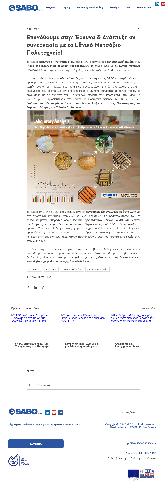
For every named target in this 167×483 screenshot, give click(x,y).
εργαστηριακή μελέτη (72, 269)
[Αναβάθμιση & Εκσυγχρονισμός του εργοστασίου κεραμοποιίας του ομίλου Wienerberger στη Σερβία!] (133, 326)
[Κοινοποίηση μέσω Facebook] (28, 287)
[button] (51, 8)
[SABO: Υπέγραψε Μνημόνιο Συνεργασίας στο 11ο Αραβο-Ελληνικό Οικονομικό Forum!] (33, 326)
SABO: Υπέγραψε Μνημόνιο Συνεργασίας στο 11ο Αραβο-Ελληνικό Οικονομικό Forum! (32, 345)
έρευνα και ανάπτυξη (97, 269)
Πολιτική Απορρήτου (118, 458)
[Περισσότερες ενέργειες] (138, 29)
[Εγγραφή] (36, 443)
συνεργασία (51, 269)
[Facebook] (60, 412)
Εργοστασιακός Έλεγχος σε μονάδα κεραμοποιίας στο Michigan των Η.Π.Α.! (82, 345)
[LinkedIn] (157, 4)
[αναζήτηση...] (137, 412)
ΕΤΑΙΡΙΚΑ (31, 277)
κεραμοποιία (34, 269)
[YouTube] (163, 4)
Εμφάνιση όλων (148, 308)
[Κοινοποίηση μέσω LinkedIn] (35, 287)
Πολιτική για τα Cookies (143, 458)
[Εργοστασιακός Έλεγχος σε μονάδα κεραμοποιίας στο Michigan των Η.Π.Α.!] (83, 326)
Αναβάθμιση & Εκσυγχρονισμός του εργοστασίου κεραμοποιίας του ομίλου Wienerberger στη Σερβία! (133, 345)
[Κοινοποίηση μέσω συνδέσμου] (43, 287)
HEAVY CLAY (44, 277)
